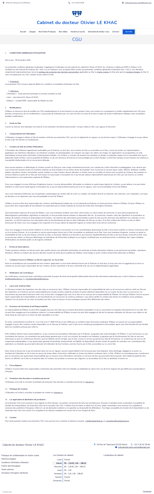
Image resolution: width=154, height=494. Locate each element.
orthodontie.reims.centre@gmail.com (134, 447)
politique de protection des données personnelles (59, 72)
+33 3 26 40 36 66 (142, 444)
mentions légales (133, 72)
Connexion (147, 491)
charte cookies (103, 72)
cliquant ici (89, 382)
